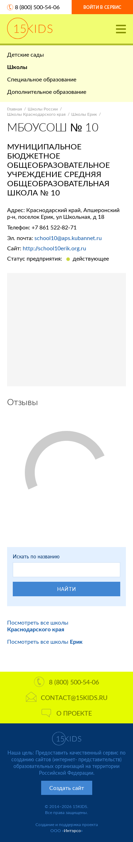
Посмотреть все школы (37, 625)
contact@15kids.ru (66, 697)
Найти (66, 589)
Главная (14, 109)
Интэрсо (72, 830)
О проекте (66, 713)
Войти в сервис (102, 7)
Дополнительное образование (46, 91)
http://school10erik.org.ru (54, 248)
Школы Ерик (84, 114)
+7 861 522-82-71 (54, 227)
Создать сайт (66, 787)
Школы (17, 66)
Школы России (43, 109)
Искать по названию (36, 556)
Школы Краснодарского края (36, 114)
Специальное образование (41, 79)
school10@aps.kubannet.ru (68, 237)
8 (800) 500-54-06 (37, 7)
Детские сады (25, 54)
